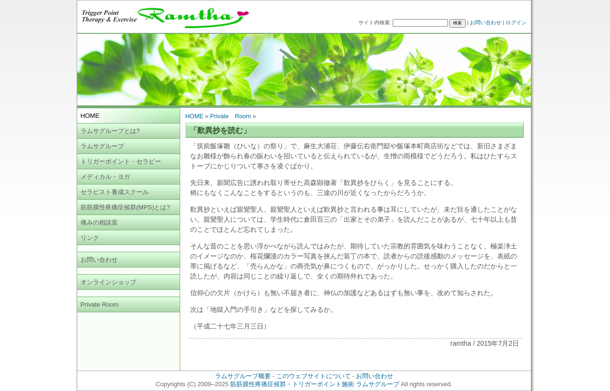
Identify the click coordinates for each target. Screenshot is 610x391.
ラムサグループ (102, 146)
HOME (194, 116)
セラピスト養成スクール (115, 192)
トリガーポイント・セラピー (121, 161)
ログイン (516, 22)
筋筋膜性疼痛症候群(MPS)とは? (125, 207)
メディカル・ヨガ (105, 176)
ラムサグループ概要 (243, 376)
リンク (90, 237)
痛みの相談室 (99, 222)
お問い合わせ (485, 22)
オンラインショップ (108, 282)
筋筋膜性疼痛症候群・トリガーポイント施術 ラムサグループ (314, 384)
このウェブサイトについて (313, 376)
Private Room (100, 304)
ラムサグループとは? (110, 130)
